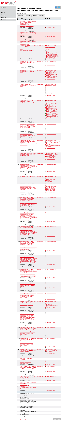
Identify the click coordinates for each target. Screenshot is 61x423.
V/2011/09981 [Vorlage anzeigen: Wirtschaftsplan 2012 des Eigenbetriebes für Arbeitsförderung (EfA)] (40, 84)
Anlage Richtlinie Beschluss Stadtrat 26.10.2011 (51, 188)
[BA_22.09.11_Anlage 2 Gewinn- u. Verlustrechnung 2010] (45, 110)
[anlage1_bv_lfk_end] (45, 178)
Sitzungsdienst (23, 419)
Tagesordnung (28, 15)
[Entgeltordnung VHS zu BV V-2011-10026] (45, 154)
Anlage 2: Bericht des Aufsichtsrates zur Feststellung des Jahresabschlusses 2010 (52, 48)
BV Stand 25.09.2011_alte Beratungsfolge (51, 190)
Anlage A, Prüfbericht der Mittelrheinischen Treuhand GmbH (51, 72)
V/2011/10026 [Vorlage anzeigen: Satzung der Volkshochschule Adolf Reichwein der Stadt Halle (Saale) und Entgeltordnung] (40, 153)
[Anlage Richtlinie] (45, 186)
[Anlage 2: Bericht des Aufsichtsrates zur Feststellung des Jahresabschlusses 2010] (45, 47)
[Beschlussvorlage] (45, 45)
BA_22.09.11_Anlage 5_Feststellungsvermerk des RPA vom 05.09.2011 (51, 108)
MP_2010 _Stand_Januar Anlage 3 (51, 181)
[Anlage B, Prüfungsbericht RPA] (45, 74)
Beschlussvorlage (51, 45)
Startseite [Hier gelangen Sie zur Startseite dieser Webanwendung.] (3, 7)
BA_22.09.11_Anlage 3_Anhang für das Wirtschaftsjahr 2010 (51, 102)
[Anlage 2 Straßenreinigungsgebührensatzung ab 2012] (45, 144)
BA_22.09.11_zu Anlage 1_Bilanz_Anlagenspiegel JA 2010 (52, 116)
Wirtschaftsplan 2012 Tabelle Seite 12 (52, 87)
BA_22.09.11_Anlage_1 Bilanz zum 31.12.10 (51, 114)
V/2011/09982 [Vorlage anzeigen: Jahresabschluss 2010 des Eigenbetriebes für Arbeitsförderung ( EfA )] (40, 70)
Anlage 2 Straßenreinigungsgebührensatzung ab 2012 (53, 145)
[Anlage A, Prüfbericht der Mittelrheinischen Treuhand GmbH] (45, 71)
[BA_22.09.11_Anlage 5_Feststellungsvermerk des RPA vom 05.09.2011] (45, 107)
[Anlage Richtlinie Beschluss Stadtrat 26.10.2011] (45, 187)
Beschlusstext (51, 27)
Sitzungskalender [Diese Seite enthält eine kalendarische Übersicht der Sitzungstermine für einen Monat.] (5, 14)
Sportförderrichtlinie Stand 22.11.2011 (51, 351)
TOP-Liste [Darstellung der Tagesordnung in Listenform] (35, 15)
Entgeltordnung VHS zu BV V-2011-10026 (52, 155)
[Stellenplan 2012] (45, 85)
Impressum (3, 19)
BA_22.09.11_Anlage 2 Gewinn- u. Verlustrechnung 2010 (51, 111)
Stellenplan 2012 (51, 85)
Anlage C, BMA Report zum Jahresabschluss (51, 77)
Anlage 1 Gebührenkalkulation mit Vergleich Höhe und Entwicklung (53, 142)
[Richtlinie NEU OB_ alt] (45, 303)
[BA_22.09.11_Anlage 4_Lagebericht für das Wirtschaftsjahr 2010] (45, 104)
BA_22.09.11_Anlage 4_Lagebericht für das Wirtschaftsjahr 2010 (51, 105)
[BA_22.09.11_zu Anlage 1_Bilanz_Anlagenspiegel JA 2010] (45, 115)
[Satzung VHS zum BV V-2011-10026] (45, 156)
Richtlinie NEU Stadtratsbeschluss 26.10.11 (51, 305)
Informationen (20, 15)
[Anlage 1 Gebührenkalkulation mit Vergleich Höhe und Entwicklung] (45, 141)
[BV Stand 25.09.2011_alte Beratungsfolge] (45, 189)
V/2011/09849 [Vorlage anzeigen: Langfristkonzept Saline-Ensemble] (40, 176)
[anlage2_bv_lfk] (45, 179)
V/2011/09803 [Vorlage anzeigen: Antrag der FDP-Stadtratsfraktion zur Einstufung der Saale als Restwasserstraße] (40, 361)
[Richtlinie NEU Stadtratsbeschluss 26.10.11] (45, 304)
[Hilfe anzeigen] (59, 7)
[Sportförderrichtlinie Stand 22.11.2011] (45, 350)
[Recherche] (56, 7)
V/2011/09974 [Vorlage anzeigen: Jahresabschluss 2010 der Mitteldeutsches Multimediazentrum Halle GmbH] (40, 134)
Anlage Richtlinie (51, 186)
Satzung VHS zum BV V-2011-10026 (51, 157)
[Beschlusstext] (45, 27)
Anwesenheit (41, 15)
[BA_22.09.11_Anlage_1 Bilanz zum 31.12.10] (45, 113)
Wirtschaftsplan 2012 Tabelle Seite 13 (52, 89)
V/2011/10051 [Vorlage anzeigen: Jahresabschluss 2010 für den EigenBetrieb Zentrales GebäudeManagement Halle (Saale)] (40, 100)
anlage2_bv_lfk (50, 179)
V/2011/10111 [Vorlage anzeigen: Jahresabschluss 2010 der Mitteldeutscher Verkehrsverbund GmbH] (40, 61)
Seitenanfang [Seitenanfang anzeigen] (57, 419)
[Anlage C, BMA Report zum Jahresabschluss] (45, 76)
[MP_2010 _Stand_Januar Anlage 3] (45, 180)
